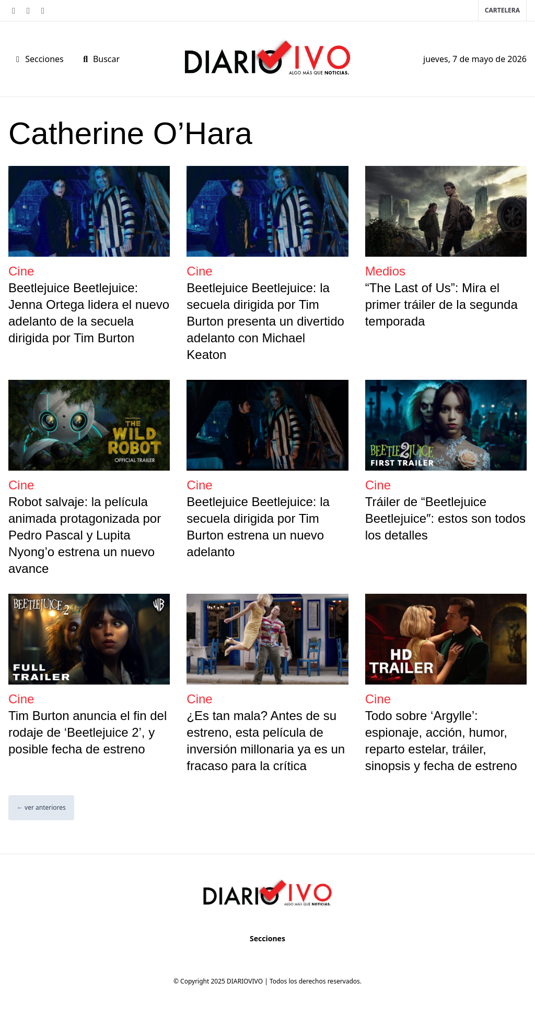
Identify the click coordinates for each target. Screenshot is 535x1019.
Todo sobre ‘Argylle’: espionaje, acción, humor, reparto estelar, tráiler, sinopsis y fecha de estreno (441, 741)
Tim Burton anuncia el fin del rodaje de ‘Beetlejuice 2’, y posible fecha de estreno (87, 732)
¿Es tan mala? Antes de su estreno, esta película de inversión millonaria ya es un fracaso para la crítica (266, 741)
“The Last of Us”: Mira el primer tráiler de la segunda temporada (441, 304)
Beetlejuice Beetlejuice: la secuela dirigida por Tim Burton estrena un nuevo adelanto (258, 527)
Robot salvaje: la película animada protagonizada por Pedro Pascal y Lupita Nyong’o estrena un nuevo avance (84, 535)
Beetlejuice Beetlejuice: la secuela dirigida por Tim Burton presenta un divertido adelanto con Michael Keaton (265, 321)
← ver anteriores (41, 807)
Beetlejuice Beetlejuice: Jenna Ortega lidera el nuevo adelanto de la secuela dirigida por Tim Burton (88, 313)
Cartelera (502, 10)
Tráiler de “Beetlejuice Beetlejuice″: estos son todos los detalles (445, 518)
